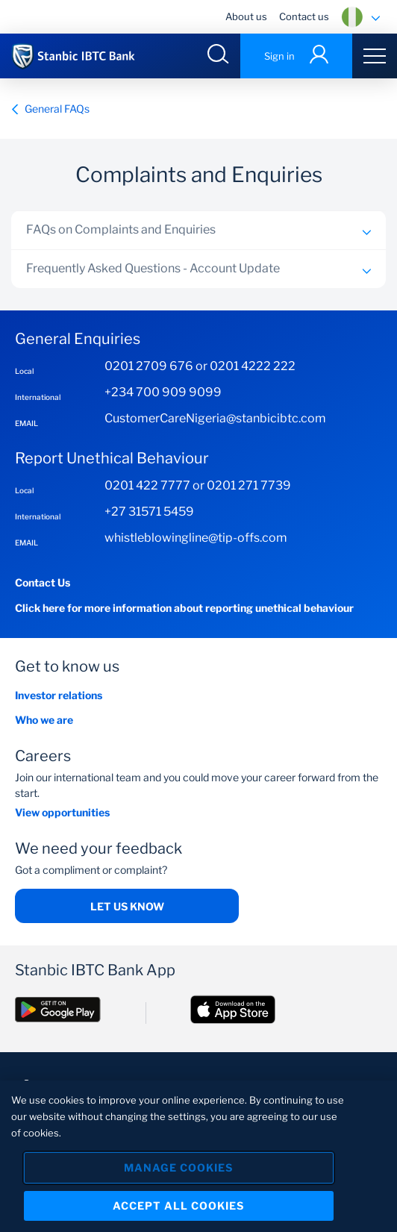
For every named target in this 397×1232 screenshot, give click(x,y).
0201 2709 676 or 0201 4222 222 (200, 366)
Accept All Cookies (178, 1207)
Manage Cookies (178, 1169)
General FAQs (50, 108)
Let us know (127, 906)
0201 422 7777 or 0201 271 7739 (197, 485)
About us (246, 16)
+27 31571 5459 (149, 511)
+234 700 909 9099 (163, 392)
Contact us (304, 16)
